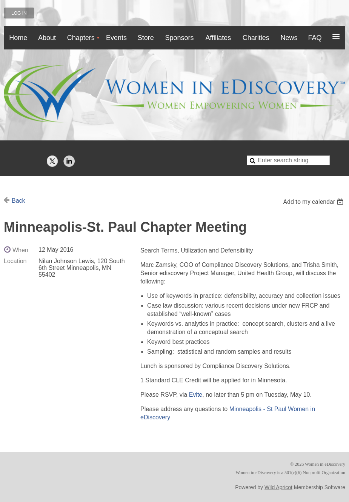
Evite (196, 394)
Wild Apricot (278, 487)
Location (15, 261)
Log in (19, 13)
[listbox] (314, 201)
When (20, 250)
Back (18, 200)
